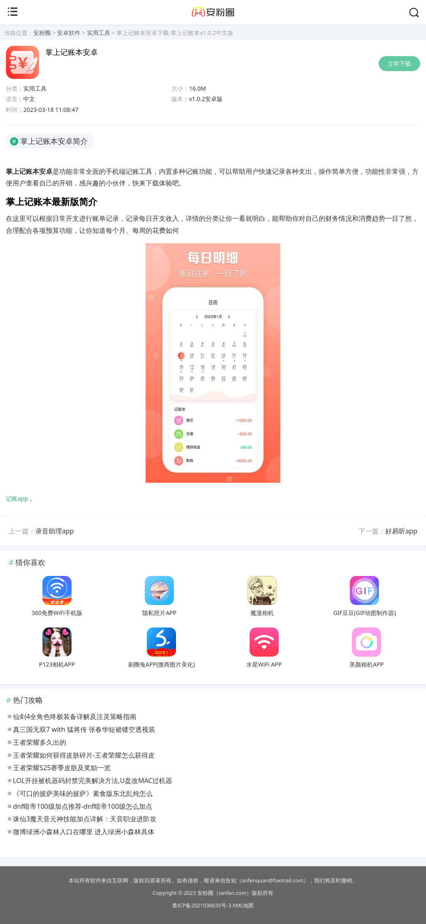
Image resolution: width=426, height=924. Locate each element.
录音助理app (54, 531)
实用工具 (98, 33)
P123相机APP (57, 664)
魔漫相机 (262, 613)
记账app (17, 498)
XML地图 (243, 905)
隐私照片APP (159, 613)
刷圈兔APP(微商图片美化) (161, 664)
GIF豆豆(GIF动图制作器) (364, 613)
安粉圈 (42, 33)
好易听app (401, 531)
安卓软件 (68, 33)
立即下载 (399, 63)
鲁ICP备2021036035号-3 (201, 905)
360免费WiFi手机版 (57, 613)
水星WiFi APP (264, 664)
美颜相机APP (366, 664)
